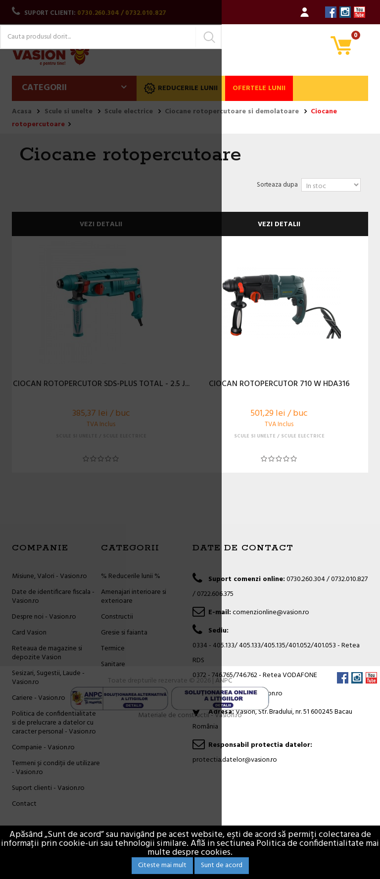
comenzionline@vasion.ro (271, 612)
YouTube (359, 12)
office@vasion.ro (258, 693)
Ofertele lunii (259, 88)
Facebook (330, 12)
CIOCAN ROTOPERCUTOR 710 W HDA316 (279, 385)
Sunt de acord (221, 865)
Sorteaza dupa (277, 185)
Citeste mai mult (162, 865)
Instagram (345, 12)
